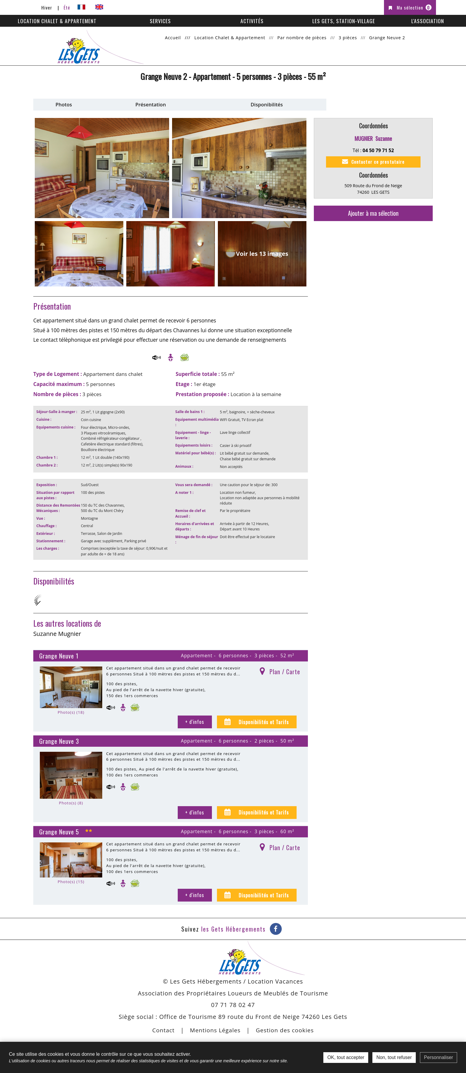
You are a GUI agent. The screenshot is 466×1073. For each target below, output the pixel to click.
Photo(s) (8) (71, 801)
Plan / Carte (285, 670)
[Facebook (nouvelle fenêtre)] (276, 927)
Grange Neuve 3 (59, 739)
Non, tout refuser (394, 1057)
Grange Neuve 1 (58, 654)
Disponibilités (267, 104)
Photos (64, 104)
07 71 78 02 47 (233, 1003)
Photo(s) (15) (71, 880)
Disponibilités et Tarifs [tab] (263, 720)
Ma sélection (414, 7)
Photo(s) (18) (71, 710)
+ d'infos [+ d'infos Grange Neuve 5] (194, 893)
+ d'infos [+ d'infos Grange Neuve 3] (194, 810)
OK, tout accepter (345, 1057)
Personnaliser (438, 1057)
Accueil (173, 37)
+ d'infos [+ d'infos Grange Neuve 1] (194, 720)
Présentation (151, 104)
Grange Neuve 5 (59, 830)
